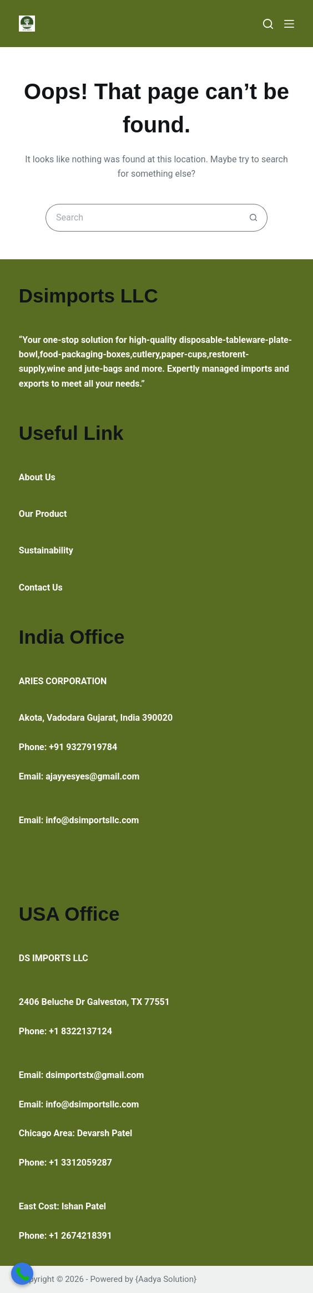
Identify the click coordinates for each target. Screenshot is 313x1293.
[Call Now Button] (22, 1274)
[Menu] (289, 24)
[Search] (268, 24)
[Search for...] (143, 218)
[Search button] (253, 218)
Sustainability (46, 550)
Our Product (43, 514)
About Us (37, 477)
